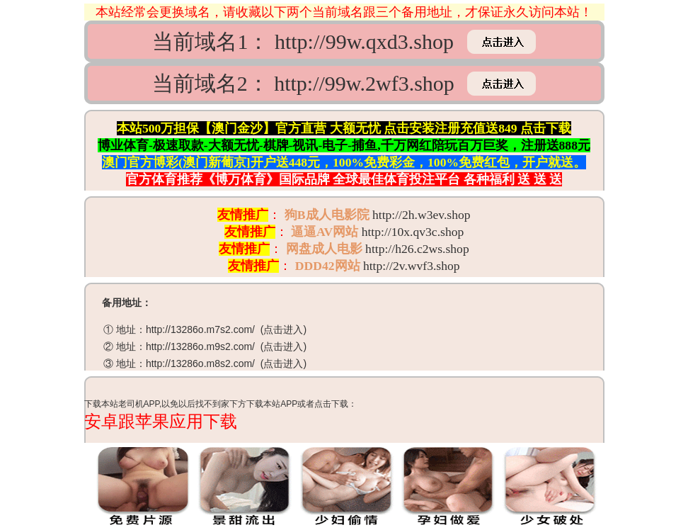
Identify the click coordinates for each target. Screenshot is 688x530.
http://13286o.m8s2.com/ (200, 363)
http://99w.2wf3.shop (364, 83)
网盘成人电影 (324, 249)
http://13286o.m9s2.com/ (200, 346)
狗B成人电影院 (327, 215)
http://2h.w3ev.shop (421, 215)
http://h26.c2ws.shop (417, 249)
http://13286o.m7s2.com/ (200, 329)
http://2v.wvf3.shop (411, 266)
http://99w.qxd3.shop (364, 41)
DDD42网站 (327, 266)
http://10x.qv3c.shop (413, 232)
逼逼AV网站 (324, 232)
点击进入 (283, 329)
